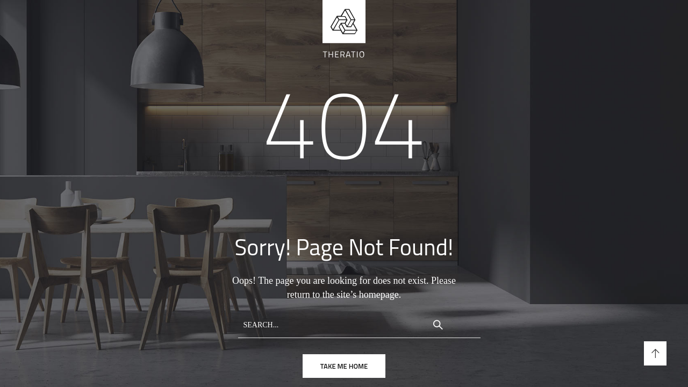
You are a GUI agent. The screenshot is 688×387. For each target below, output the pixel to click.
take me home (344, 366)
